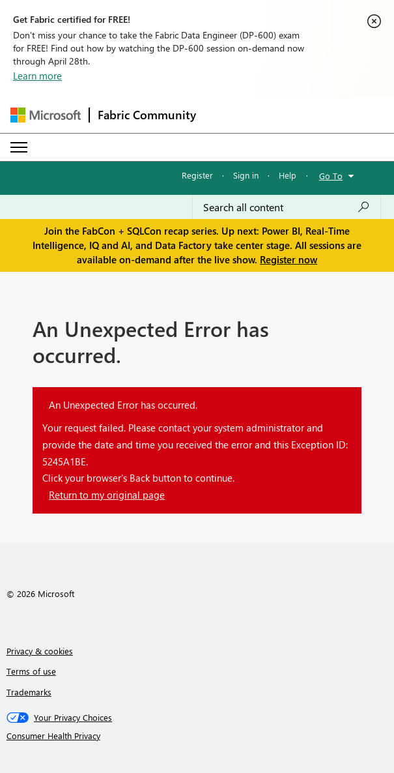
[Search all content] (286, 207)
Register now (288, 259)
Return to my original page (107, 494)
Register (197, 175)
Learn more (37, 75)
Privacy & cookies (40, 650)
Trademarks (29, 691)
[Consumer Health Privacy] (197, 735)
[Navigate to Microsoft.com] (45, 115)
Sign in (246, 175)
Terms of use (31, 671)
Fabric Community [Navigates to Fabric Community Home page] (147, 115)
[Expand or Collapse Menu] (19, 147)
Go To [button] (331, 175)
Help (287, 175)
